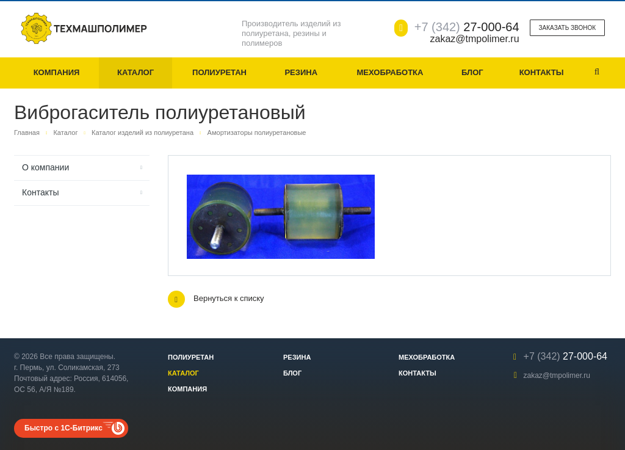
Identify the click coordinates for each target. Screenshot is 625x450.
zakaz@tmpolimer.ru (556, 375)
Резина (300, 72)
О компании (45, 167)
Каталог (135, 72)
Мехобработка (389, 72)
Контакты (541, 72)
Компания (57, 72)
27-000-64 (466, 27)
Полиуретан (219, 72)
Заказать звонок (567, 27)
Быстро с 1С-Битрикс (63, 428)
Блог (472, 72)
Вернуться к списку (216, 299)
